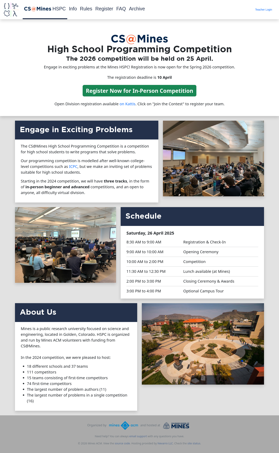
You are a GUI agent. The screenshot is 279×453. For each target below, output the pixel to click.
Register (104, 8)
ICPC (73, 166)
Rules (86, 8)
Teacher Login (263, 9)
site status (194, 443)
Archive (137, 8)
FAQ (121, 8)
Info (73, 8)
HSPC (45, 8)
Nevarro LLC (165, 443)
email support (138, 436)
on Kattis (127, 103)
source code (122, 443)
